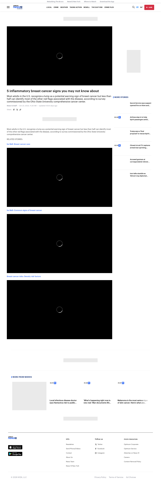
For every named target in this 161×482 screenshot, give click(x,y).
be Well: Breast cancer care (18, 144)
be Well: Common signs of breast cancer (24, 210)
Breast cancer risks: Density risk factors (24, 276)
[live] (149, 7)
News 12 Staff (12, 106)
